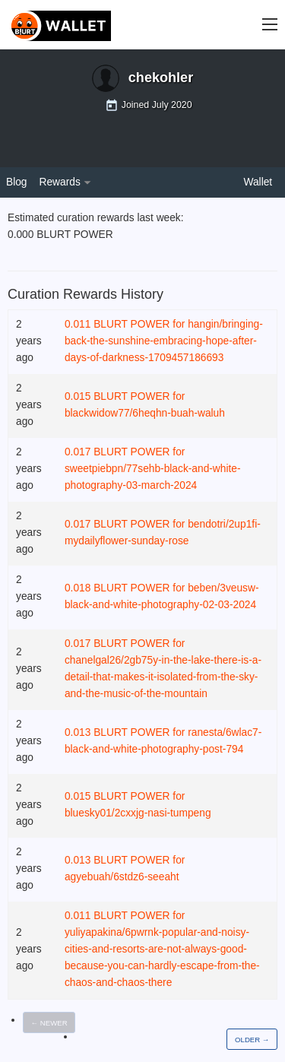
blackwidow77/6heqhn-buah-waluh (145, 413)
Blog (16, 182)
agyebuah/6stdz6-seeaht (122, 877)
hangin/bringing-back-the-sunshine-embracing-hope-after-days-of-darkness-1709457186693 (164, 341)
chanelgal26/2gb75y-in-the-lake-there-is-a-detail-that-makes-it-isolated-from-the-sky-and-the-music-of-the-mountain (163, 677)
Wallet (258, 182)
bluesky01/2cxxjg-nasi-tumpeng (138, 813)
